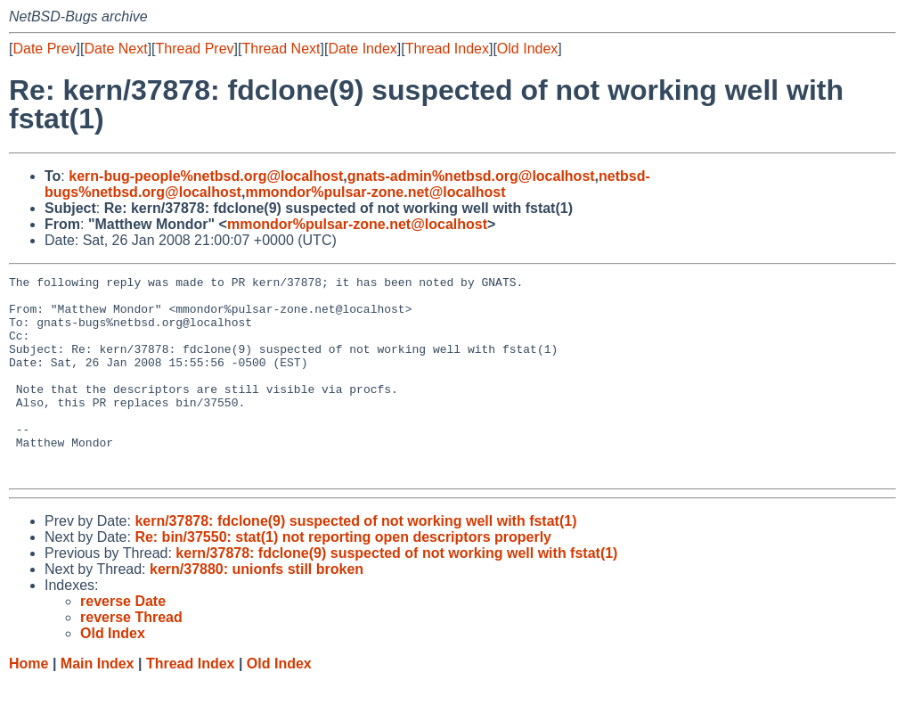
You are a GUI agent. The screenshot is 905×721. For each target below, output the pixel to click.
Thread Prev (195, 48)
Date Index (362, 48)
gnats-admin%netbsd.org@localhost (471, 176)
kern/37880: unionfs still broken (256, 609)
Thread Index (447, 48)
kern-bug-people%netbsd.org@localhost (206, 176)
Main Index (98, 703)
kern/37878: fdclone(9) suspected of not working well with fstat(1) (355, 561)
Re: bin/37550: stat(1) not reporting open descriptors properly (343, 577)
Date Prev (44, 48)
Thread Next (280, 48)
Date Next (115, 48)
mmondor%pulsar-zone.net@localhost (375, 192)
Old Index (527, 48)
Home (28, 703)
